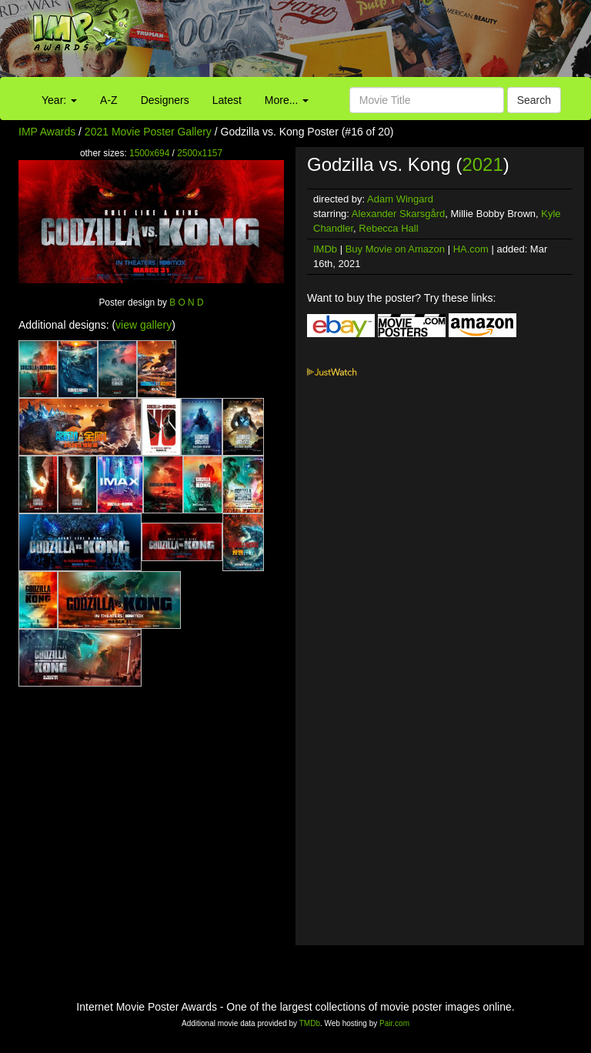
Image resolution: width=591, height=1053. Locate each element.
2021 (482, 164)
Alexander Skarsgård (398, 213)
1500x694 (149, 153)
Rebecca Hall (388, 228)
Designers (165, 100)
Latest (227, 100)
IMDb (325, 249)
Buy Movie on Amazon (395, 249)
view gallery (143, 325)
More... (287, 100)
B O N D (186, 302)
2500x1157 (199, 153)
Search (534, 100)
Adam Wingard (400, 199)
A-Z (109, 100)
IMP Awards (46, 131)
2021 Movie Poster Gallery (148, 131)
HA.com (471, 249)
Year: (59, 100)
